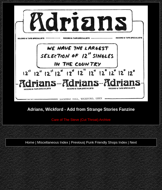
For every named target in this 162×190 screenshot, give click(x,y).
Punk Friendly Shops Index (106, 142)
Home (29, 142)
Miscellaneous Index (52, 142)
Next (133, 142)
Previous (77, 142)
